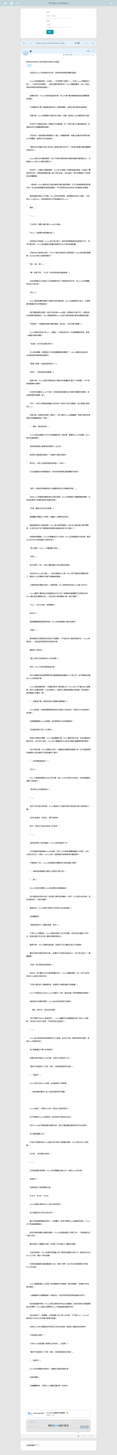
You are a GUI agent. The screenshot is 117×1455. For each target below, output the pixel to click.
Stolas (93, 55)
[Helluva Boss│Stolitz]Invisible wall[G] (42, 62)
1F (28, 66)
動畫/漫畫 (68, 55)
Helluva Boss (76, 55)
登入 (50, 32)
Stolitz (84, 55)
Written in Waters (58, 3)
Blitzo (88, 55)
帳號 (48, 12)
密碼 (48, 21)
